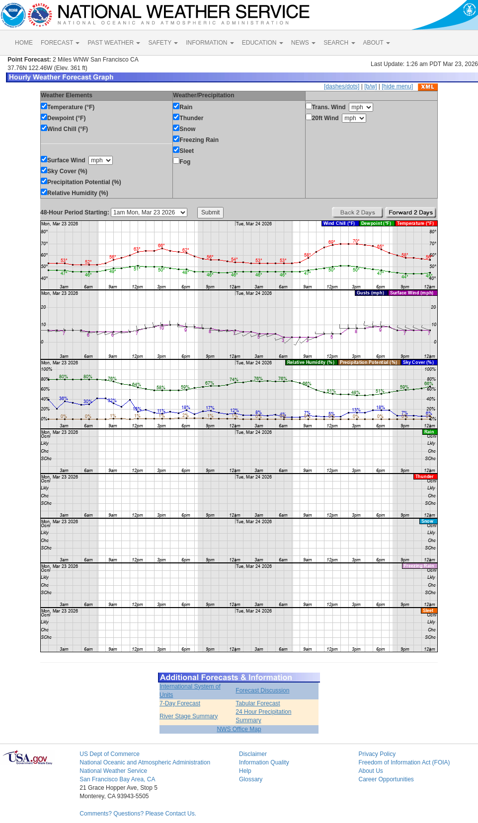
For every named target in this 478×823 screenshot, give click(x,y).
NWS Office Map (239, 729)
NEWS (303, 42)
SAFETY (163, 42)
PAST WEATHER (113, 42)
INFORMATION (210, 42)
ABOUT (376, 42)
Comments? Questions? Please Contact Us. (138, 813)
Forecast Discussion (262, 690)
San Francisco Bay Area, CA (117, 779)
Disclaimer (253, 754)
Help (245, 770)
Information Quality (264, 762)
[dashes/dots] (341, 86)
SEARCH (339, 42)
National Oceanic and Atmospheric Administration (145, 762)
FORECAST (60, 42)
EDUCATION (262, 42)
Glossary (250, 779)
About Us (370, 770)
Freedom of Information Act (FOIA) (404, 762)
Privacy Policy (377, 754)
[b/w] (370, 86)
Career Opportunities (385, 779)
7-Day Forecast (179, 703)
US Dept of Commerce (110, 754)
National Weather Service (113, 770)
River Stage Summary (188, 716)
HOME (24, 42)
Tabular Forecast (258, 703)
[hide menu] (397, 86)
